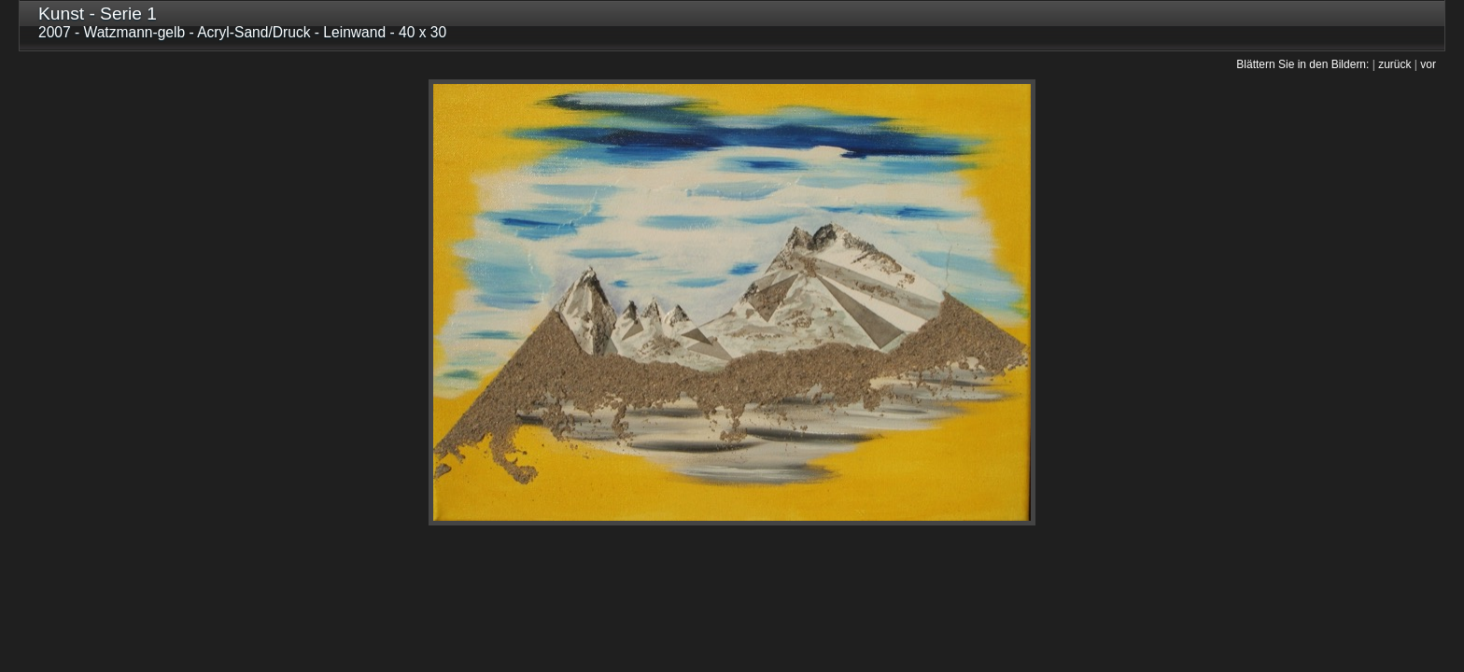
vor (1428, 64)
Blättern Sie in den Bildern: (1302, 64)
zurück (1394, 64)
